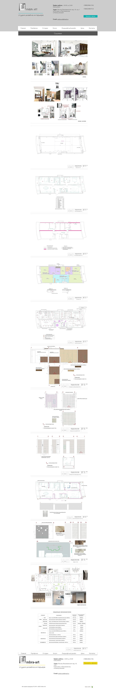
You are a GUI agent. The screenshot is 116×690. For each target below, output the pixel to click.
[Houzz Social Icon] (92, 687)
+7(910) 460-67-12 (89, 8)
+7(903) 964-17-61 (89, 5)
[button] (90, 16)
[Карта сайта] (88, 687)
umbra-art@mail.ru (62, 19)
